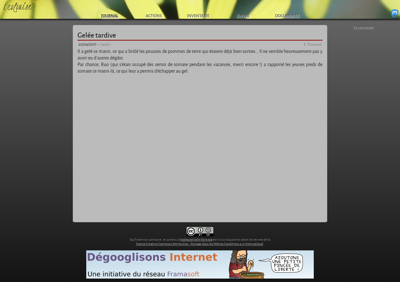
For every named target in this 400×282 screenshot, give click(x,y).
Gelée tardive (97, 35)
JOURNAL (109, 15)
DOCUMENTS (287, 15)
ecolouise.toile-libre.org (196, 239)
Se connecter (363, 28)
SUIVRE (242, 15)
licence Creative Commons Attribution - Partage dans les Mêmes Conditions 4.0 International (199, 244)
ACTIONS (154, 15)
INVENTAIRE (198, 15)
